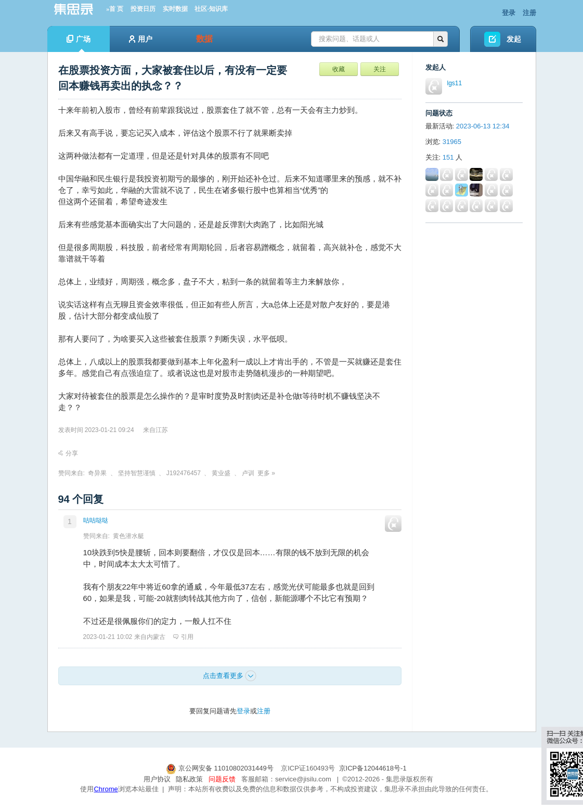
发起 (514, 39)
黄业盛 (221, 473)
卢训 (248, 473)
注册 (529, 13)
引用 (183, 637)
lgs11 (454, 83)
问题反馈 (222, 779)
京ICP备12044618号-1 (373, 768)
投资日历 (143, 8)
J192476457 (183, 473)
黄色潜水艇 (128, 536)
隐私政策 (189, 779)
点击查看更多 (230, 676)
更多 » (266, 473)
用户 (140, 39)
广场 (78, 43)
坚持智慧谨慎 (137, 473)
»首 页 (114, 8)
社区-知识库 (211, 8)
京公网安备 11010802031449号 (220, 768)
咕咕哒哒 (95, 520)
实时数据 (175, 8)
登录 (508, 13)
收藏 (338, 69)
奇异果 (97, 473)
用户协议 (157, 779)
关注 (379, 69)
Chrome (106, 789)
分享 (68, 453)
